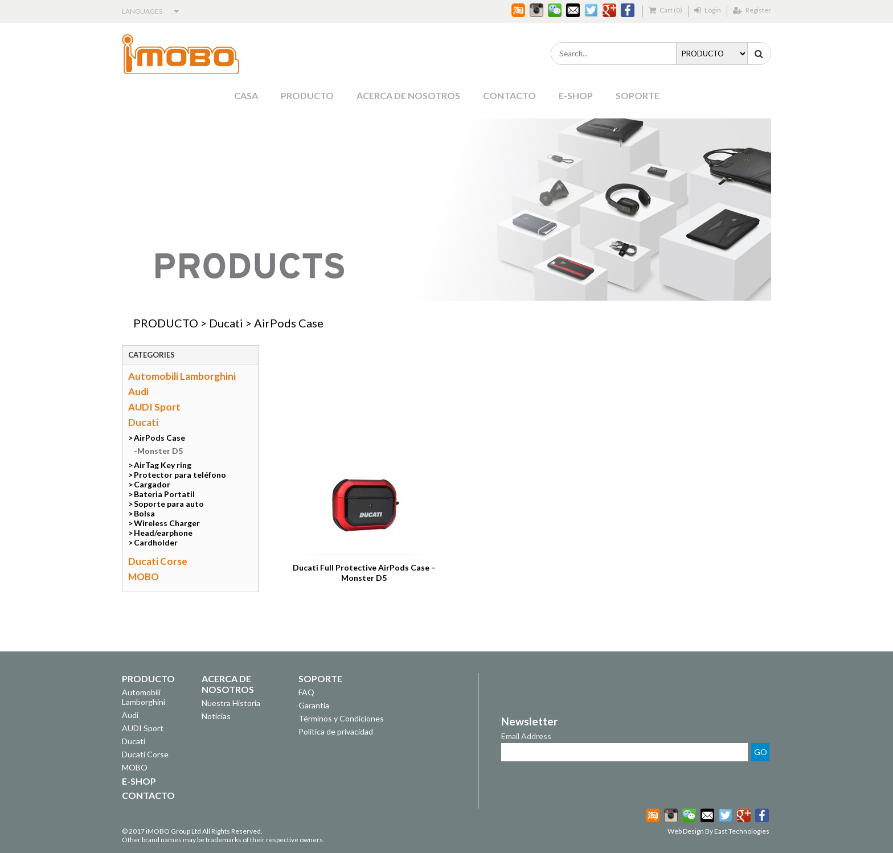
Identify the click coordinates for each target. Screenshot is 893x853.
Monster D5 (160, 451)
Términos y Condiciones (341, 718)
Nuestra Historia (231, 703)
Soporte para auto (169, 503)
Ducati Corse (157, 561)
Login (707, 10)
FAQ (306, 692)
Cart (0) (665, 10)
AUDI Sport (154, 407)
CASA (246, 95)
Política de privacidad (335, 731)
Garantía (313, 705)
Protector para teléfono (180, 474)
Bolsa (144, 513)
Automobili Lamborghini (182, 376)
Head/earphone (163, 533)
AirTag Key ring (162, 465)
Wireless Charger (167, 523)
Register (752, 10)
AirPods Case (288, 323)
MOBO (143, 577)
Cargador (152, 484)
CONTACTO (509, 95)
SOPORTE (637, 95)
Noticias (216, 716)
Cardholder (156, 542)
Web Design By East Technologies (718, 831)
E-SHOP (576, 95)
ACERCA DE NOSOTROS (408, 95)
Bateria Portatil (164, 494)
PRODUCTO (307, 95)
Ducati (226, 323)
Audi (138, 391)
